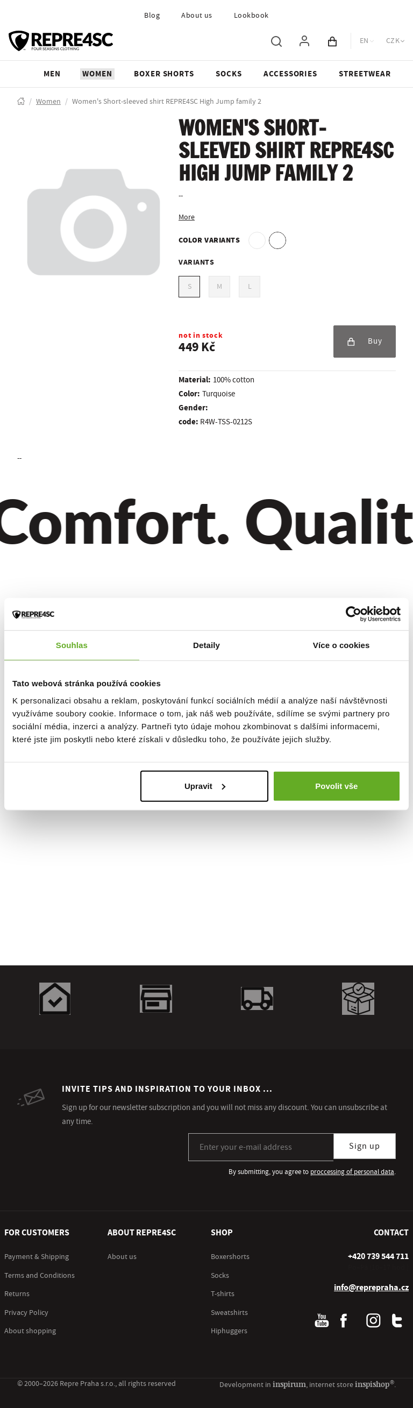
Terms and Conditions (39, 1276)
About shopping (30, 1331)
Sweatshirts (229, 1313)
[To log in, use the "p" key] (304, 41)
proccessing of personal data (352, 1172)
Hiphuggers (229, 1331)
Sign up (364, 1146)
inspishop (374, 1384)
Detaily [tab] (206, 645)
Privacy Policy (26, 1313)
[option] (257, 240)
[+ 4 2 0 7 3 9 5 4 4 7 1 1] (378, 1256)
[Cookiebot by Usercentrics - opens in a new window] (354, 614)
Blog (152, 15)
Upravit (204, 785)
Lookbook (251, 15)
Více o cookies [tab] (341, 645)
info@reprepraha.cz (371, 1287)
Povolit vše (336, 785)
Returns (17, 1294)
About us (196, 15)
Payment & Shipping (36, 1257)
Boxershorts (230, 1257)
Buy (364, 341)
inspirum (289, 1384)
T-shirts (222, 1294)
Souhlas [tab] (72, 645)
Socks (220, 1276)
